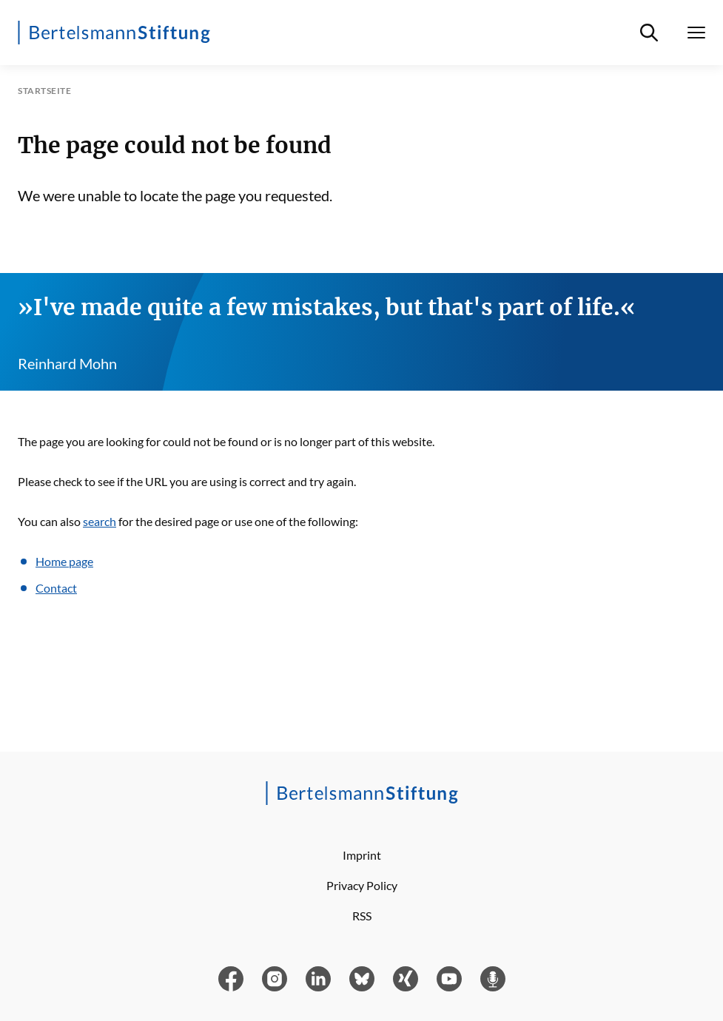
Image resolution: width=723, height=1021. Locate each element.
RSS (361, 916)
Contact (56, 588)
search (99, 521)
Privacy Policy (361, 885)
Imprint (362, 855)
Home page (64, 561)
